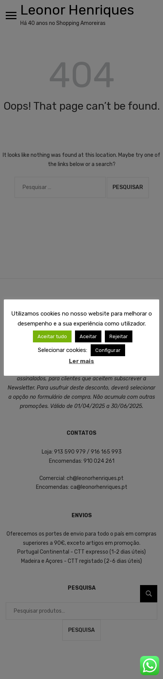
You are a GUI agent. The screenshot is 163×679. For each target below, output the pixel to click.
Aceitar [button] (88, 336)
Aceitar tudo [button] (52, 336)
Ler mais (81, 361)
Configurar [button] (108, 350)
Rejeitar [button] (118, 336)
